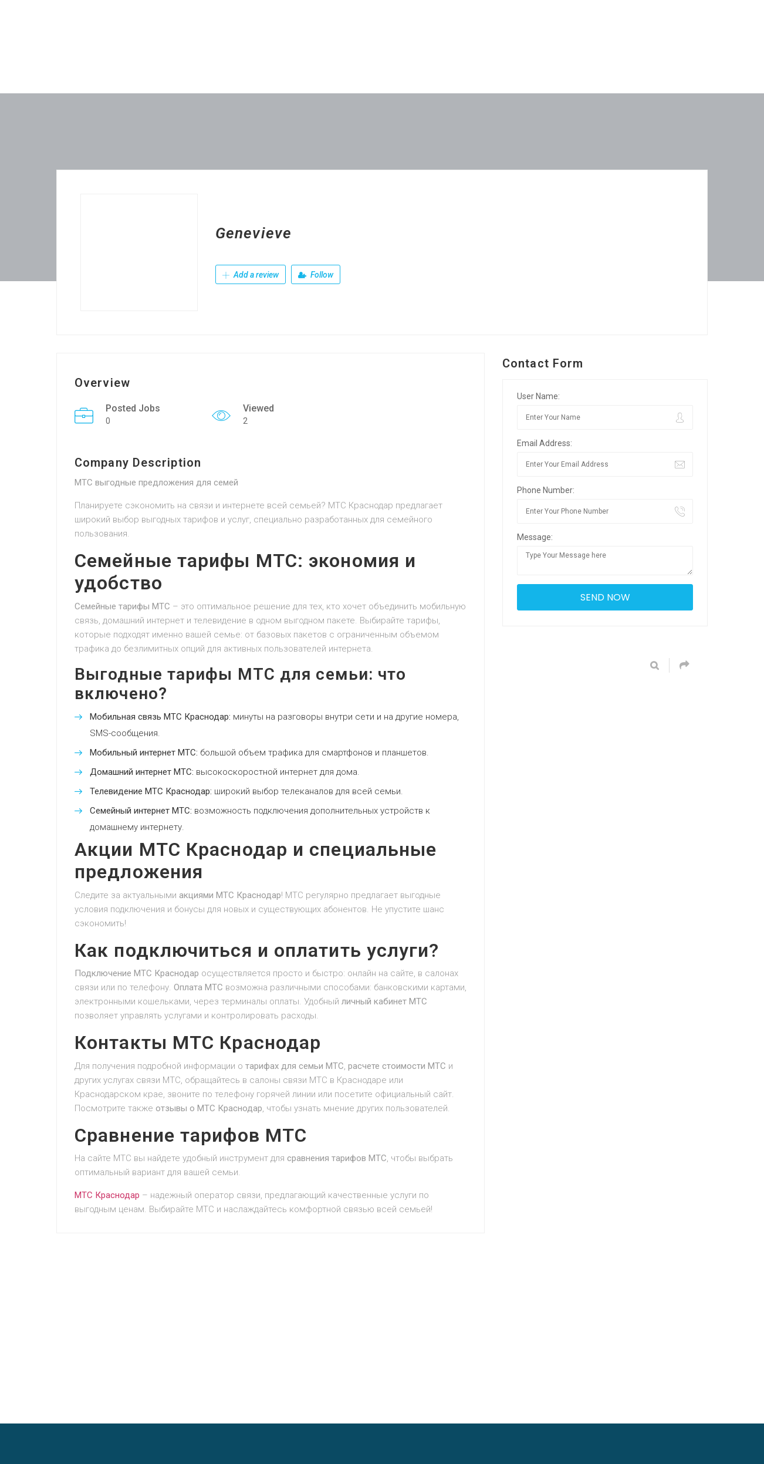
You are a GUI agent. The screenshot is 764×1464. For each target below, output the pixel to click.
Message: (535, 537)
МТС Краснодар (107, 1195)
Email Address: (544, 443)
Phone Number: (545, 490)
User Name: (538, 396)
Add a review (250, 274)
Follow (315, 274)
